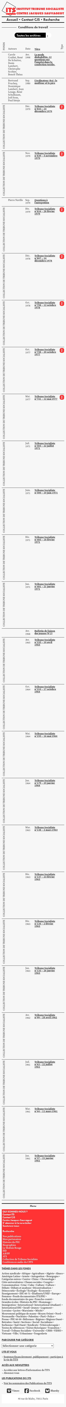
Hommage (45, 1302)
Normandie (8, 1316)
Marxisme (27, 1310)
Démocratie (8, 1290)
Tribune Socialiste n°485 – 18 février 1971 (44, 539)
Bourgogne (52, 1276)
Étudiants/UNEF (41, 1293)
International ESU (12, 1307)
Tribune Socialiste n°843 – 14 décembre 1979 (44, 108)
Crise (24, 1285)
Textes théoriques (36, 1328)
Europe (56, 1293)
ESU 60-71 (25, 1293)
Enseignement (10, 1293)
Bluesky (52, 1390)
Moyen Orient (46, 1313)
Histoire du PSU (11, 1242)
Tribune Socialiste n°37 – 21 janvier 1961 (44, 1158)
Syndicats (32, 1325)
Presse (5, 1319)
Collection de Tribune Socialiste (4, 127)
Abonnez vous (11, 1373)
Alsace (59, 1273)
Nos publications (12, 1236)
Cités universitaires (12, 1282)
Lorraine (6, 1310)
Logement (46, 1307)
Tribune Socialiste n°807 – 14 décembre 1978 (44, 258)
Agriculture (38, 1273)
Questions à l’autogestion (41, 201)
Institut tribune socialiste (40, 9)
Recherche (51, 19)
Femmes (6, 1296)
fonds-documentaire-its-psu (17, 1299)
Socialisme (47, 1322)
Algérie (50, 1273)
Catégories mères (11, 1279)
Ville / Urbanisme (22, 1333)
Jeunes (35, 1307)
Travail (6, 1330)
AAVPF (6, 1253)
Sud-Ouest (20, 1325)
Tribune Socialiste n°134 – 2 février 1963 (44, 923)
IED (5, 1250)
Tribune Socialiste (21, 1330)
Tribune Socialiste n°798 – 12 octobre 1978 (45, 305)
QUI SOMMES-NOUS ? (15, 1211)
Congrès (48, 1282)
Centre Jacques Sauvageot (40, 13)
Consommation (10, 1285)
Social (36, 1322)
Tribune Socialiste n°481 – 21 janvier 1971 (44, 586)
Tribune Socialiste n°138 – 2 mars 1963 (46, 829)
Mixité (39, 1310)
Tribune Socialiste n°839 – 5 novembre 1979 (45, 155)
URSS (49, 1330)
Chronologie (47, 1279)
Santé (16, 1322)
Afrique (26, 1273)
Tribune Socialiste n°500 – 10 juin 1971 (46, 491)
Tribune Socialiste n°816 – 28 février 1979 (44, 211)
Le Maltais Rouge (12, 1248)
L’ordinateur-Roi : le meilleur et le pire (45, 82)
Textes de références (13, 1328)
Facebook (32, 1390)
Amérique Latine (11, 1276)
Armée (25, 1276)
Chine (35, 1279)
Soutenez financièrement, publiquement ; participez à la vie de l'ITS (33, 1358)
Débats (5, 1288)
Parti (43, 1316)
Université (38, 1330)
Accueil (12, 19)
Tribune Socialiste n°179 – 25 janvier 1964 (44, 783)
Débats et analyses (21, 1288)
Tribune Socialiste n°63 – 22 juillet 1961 (44, 1064)
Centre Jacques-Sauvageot (17, 1220)
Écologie (21, 1290)
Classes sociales (33, 1282)
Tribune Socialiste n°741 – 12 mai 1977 (45, 398)
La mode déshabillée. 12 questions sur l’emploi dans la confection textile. (44, 59)
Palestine (34, 1316)
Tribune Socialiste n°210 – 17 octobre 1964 (45, 689)
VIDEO (57, 1330)
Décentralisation (42, 1288)
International (25, 1305)
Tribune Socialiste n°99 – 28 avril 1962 (45, 1016)
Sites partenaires (12, 1239)
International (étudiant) (47, 1305)
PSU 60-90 (16, 1319)
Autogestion (38, 1276)
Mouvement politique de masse (19, 1313)
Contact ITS (8, 1214)
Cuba (31, 1285)
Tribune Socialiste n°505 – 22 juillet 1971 (44, 445)
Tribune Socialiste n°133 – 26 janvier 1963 (44, 970)
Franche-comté (43, 1299)
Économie (44, 1290)
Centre (26, 1279)
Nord (58, 1313)
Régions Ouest (54, 1319)
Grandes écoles (10, 1302)
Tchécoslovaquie (49, 1325)
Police (51, 1316)
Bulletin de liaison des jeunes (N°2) (44, 632)
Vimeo (13, 1390)
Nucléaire (21, 1316)
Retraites (7, 1322)
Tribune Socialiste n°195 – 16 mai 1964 (45, 735)
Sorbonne (7, 1325)
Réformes (28, 1319)
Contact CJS (30, 19)
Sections (26, 1322)
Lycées (16, 1310)
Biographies (9, 1245)
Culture (40, 1285)
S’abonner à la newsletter (17, 1223)
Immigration (9, 1305)
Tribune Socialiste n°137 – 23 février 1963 (44, 876)
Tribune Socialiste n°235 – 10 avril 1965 (44, 642)
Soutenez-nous (11, 1225)
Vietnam (6, 1333)
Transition (53, 1328)
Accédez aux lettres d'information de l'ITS (27, 1370)
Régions (40, 1319)
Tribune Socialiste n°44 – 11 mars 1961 (46, 1110)
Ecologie (32, 1290)
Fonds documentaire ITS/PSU (29, 1296)
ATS (5, 1256)
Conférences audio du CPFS (18, 1262)
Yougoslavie (40, 1333)
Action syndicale (11, 1273)
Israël (26, 1307)
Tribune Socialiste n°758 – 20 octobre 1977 (45, 352)
